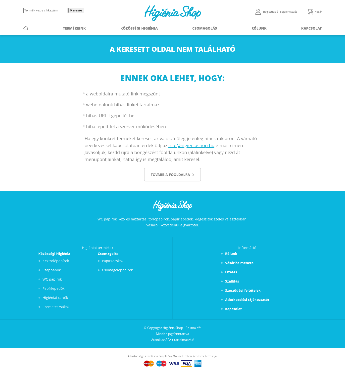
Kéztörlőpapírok (56, 260)
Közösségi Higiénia (139, 28)
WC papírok (52, 279)
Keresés (76, 10)
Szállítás (232, 281)
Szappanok (52, 270)
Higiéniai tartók (55, 297)
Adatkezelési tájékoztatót (247, 299)
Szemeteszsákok (56, 306)
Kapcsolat (311, 28)
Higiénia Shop (172, 13)
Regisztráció (270, 11)
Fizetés (231, 272)
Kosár (318, 11)
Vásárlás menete (239, 262)
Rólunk (259, 28)
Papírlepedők (53, 288)
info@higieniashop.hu (191, 145)
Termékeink (74, 28)
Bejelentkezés (288, 11)
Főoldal (25, 28)
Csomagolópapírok (117, 270)
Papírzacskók (112, 260)
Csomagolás (204, 28)
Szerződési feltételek (243, 290)
